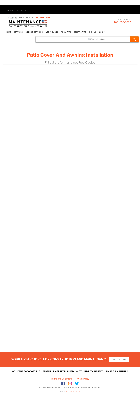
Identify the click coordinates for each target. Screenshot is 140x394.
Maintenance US (73, 391)
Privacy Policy (82, 378)
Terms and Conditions (61, 378)
